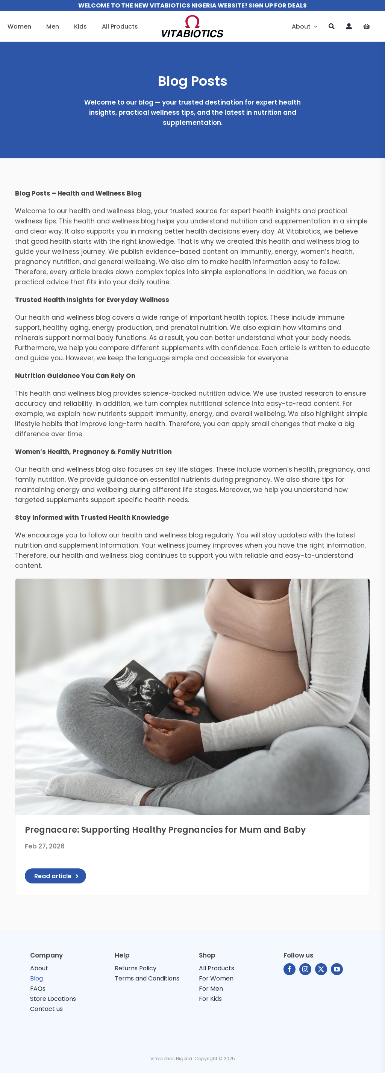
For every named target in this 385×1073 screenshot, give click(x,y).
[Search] (332, 26)
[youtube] (337, 969)
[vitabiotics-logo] (192, 18)
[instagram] (305, 969)
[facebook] (289, 969)
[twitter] (321, 969)
